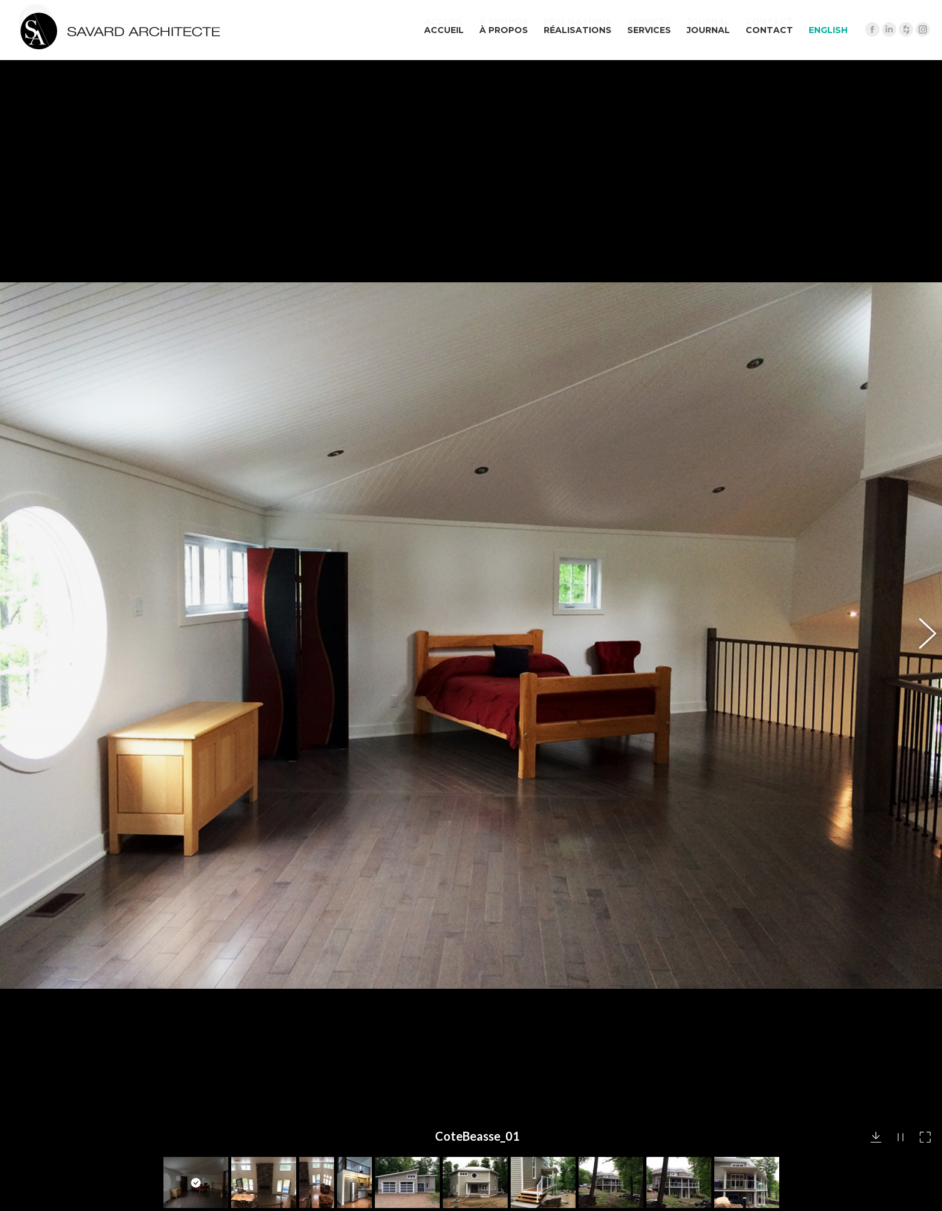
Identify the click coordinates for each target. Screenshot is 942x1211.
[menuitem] (828, 30)
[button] (921, 435)
